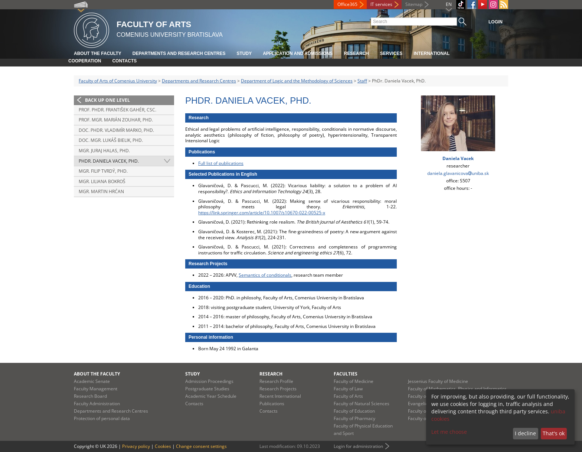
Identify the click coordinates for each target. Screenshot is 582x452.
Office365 (347, 4)
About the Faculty (97, 53)
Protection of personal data (102, 418)
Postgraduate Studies (207, 389)
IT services (381, 4)
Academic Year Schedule (210, 396)
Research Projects (278, 389)
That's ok (554, 433)
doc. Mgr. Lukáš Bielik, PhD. (111, 140)
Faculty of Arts (348, 396)
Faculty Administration (97, 403)
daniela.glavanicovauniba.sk (458, 173)
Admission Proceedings (209, 381)
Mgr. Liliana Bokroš (102, 181)
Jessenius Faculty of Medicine (438, 381)
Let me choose (449, 431)
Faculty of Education (354, 411)
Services (391, 53)
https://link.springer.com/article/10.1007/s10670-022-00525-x (261, 212)
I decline (525, 433)
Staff (362, 81)
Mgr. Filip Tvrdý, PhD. (103, 171)
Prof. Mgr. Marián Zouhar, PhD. (116, 120)
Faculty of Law (348, 389)
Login (495, 22)
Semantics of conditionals (265, 275)
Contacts (124, 61)
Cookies (163, 446)
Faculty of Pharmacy (354, 418)
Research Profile (276, 381)
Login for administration (358, 446)
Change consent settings (201, 446)
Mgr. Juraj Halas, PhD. (104, 150)
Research (356, 53)
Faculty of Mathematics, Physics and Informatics (457, 389)
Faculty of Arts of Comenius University (118, 81)
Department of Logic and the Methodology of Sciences (297, 81)
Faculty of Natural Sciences (361, 403)
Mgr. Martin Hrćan (101, 191)
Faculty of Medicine (353, 381)
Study (244, 53)
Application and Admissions (298, 53)
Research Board (90, 396)
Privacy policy (136, 446)
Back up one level (107, 100)
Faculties (345, 374)
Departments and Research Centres (179, 53)
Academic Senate (92, 381)
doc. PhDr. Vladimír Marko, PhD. (116, 130)
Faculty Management (95, 389)
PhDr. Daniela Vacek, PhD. (109, 161)
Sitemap (413, 4)
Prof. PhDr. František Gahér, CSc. (117, 110)
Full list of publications (220, 163)
